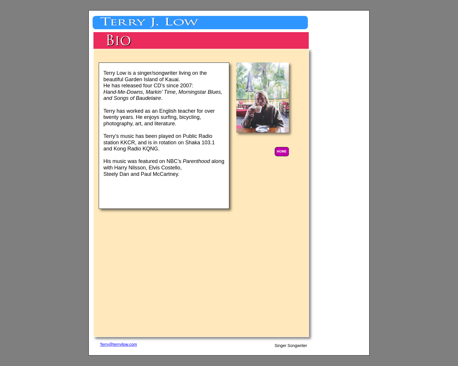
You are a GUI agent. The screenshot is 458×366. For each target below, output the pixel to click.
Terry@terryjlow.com (118, 344)
